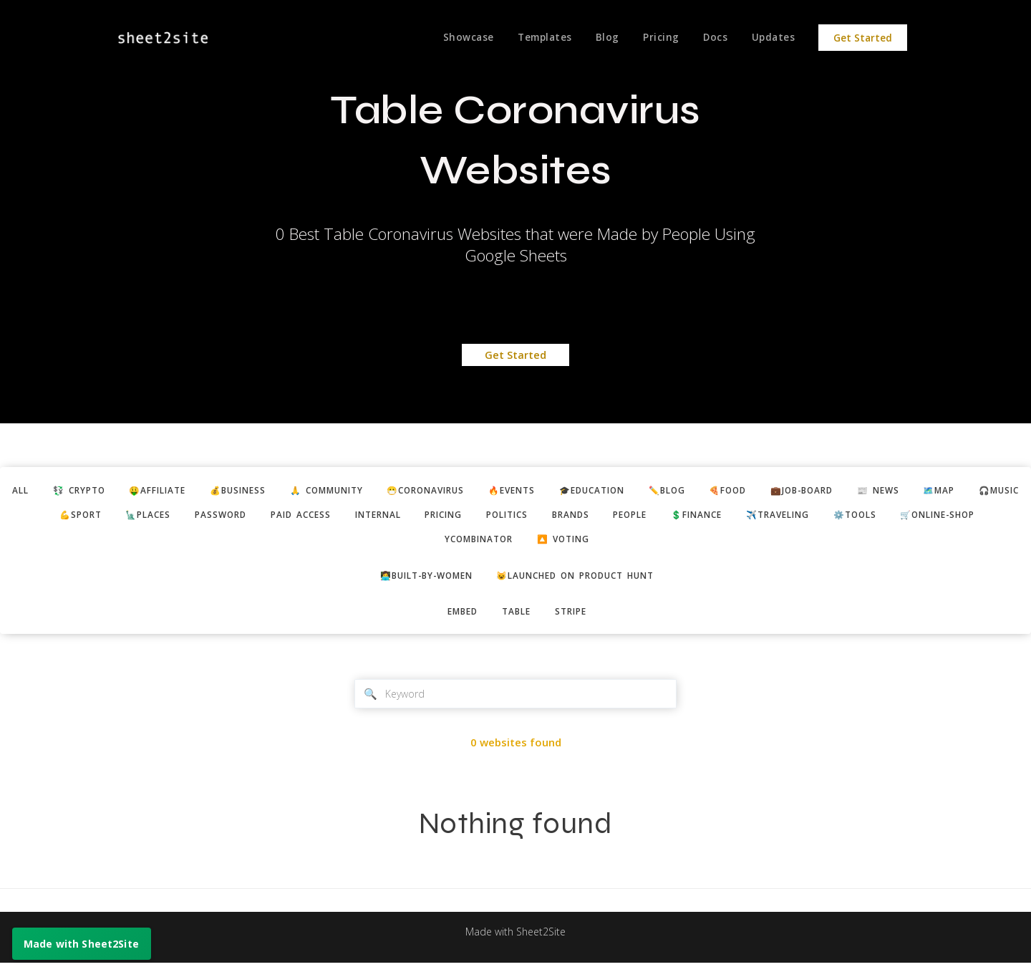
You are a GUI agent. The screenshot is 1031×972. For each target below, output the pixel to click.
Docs (712, 38)
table (517, 617)
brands (729, 516)
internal (518, 516)
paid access (434, 516)
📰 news (974, 490)
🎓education (664, 490)
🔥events (577, 490)
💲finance (866, 516)
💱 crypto (106, 490)
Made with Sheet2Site (515, 941)
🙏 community (375, 490)
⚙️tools (371, 542)
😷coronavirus (484, 490)
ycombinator (566, 542)
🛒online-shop (461, 542)
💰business (278, 490)
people (794, 516)
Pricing (656, 38)
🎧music (127, 516)
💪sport (198, 516)
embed (458, 617)
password (349, 516)
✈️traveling (954, 516)
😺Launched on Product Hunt (581, 580)
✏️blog (745, 490)
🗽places (271, 516)
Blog (600, 38)
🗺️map (62, 516)
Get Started (862, 38)
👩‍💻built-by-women (418, 580)
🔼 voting (658, 542)
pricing (590, 516)
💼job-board (892, 490)
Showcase (457, 38)
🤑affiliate (191, 490)
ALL (43, 490)
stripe (576, 617)
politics (659, 516)
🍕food (811, 490)
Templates (536, 38)
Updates (773, 38)
